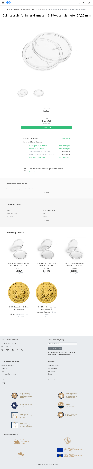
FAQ (3, 371)
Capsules (42, 9)
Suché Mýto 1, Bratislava (37, 157)
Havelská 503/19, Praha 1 (37, 149)
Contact (4, 368)
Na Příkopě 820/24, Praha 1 (38, 146)
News (50, 377)
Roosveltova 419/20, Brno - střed (40, 152)
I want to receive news (55, 348)
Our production (53, 368)
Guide (3, 380)
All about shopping (8, 365)
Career (50, 374)
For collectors (15, 9)
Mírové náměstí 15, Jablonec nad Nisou (41, 154)
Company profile (53, 365)
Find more (32, 171)
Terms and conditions (9, 374)
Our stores (5, 377)
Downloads (51, 380)
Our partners (52, 371)
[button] (20, 50)
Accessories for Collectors (29, 9)
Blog (3, 383)
